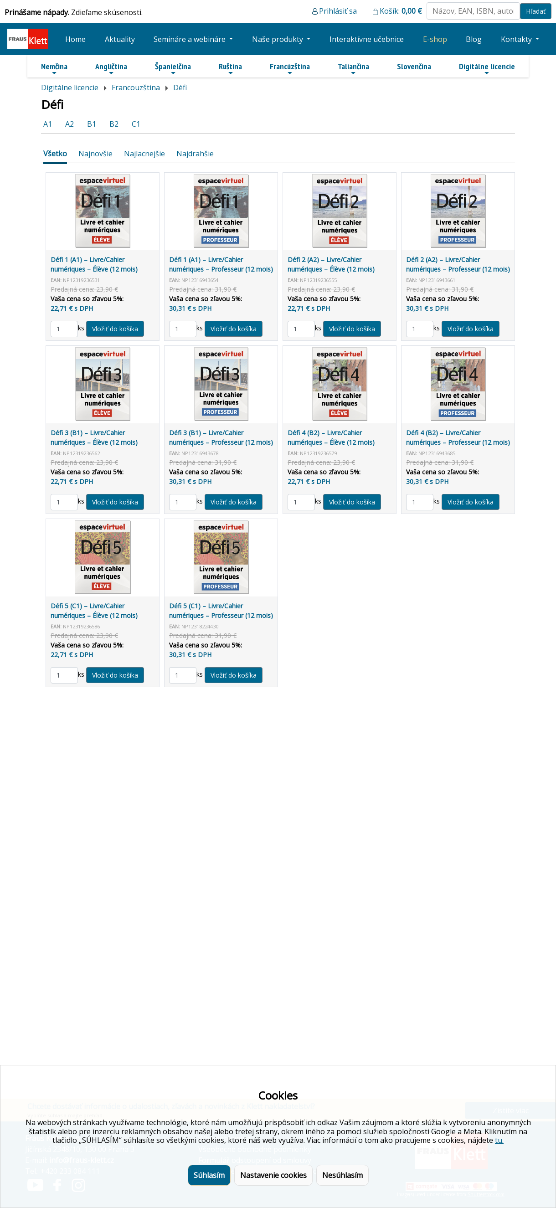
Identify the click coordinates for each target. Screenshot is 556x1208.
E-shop (435, 39)
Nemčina (54, 69)
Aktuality (120, 39)
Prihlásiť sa (338, 11)
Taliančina (353, 69)
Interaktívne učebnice (366, 39)
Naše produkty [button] (278, 39)
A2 (69, 124)
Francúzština (290, 69)
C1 (136, 124)
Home (75, 39)
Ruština (230, 69)
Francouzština (136, 87)
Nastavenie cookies (273, 1175)
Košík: (401, 11)
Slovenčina (414, 66)
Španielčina (173, 69)
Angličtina (111, 69)
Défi (180, 87)
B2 (113, 124)
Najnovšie (95, 154)
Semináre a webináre (190, 39)
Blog (474, 39)
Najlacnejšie (144, 154)
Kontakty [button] (517, 39)
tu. (499, 1140)
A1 (47, 124)
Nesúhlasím (342, 1175)
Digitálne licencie (487, 69)
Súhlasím (209, 1175)
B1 (91, 124)
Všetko (55, 154)
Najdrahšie (195, 154)
